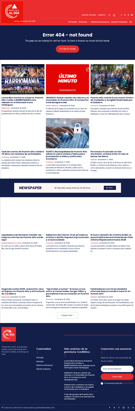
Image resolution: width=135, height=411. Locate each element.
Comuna (94, 106)
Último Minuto (52, 106)
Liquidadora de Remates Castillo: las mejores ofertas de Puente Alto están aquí (22, 237)
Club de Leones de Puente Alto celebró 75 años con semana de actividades (22, 152)
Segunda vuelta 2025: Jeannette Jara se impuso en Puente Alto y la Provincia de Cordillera (22, 291)
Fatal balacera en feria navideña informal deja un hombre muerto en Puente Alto (111, 291)
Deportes (5, 108)
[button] (114, 15)
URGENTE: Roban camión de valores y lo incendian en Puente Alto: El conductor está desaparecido (67, 100)
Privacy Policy (127, 383)
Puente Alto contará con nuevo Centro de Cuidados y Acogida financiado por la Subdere (112, 100)
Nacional (5, 297)
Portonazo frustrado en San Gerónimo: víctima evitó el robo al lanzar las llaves (109, 154)
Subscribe (117, 376)
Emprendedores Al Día (11, 243)
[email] (117, 369)
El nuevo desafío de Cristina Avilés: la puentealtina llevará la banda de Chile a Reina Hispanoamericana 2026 (112, 237)
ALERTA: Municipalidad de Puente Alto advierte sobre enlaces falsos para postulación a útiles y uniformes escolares (66, 155)
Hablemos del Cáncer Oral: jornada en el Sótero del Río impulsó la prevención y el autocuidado (67, 237)
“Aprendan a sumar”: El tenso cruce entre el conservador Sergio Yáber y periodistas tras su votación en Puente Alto (67, 292)
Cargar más (67, 315)
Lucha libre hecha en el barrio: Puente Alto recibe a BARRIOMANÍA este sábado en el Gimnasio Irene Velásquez (22, 101)
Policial (94, 160)
